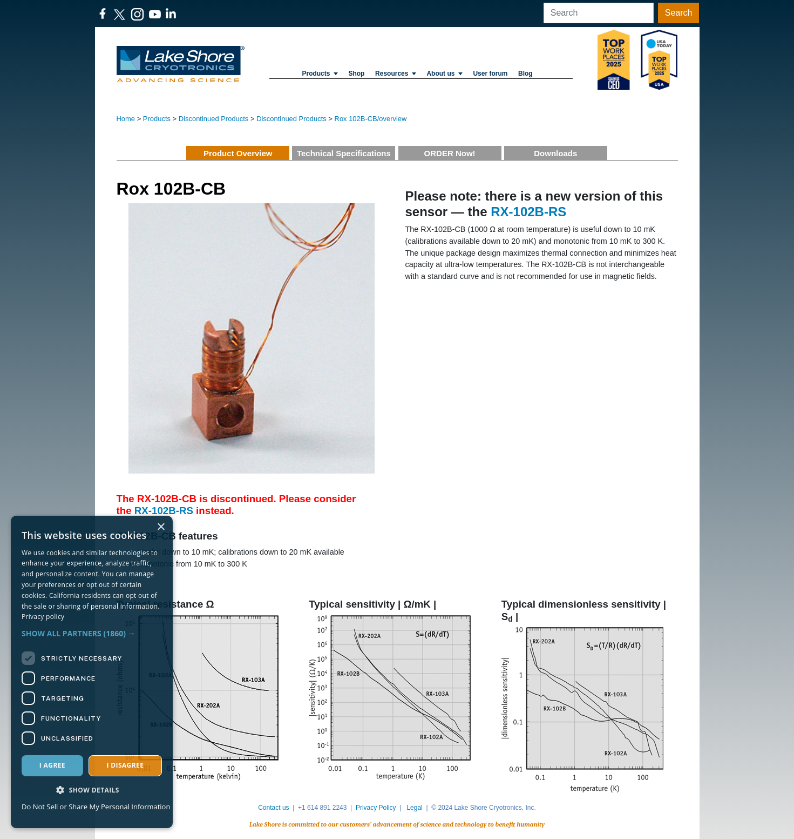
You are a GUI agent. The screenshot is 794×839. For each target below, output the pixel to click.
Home (126, 119)
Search (679, 12)
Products (319, 73)
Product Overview (238, 153)
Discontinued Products (214, 119)
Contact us (273, 807)
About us (444, 73)
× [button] (161, 527)
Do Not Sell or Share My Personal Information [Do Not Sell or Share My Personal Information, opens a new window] (96, 806)
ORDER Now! (450, 153)
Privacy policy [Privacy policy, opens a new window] (43, 616)
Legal (414, 807)
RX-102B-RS (163, 510)
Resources (395, 73)
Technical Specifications (344, 153)
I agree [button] (52, 765)
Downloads (555, 153)
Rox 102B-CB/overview (371, 119)
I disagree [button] (125, 765)
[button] (92, 633)
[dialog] (92, 672)
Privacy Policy (376, 807)
